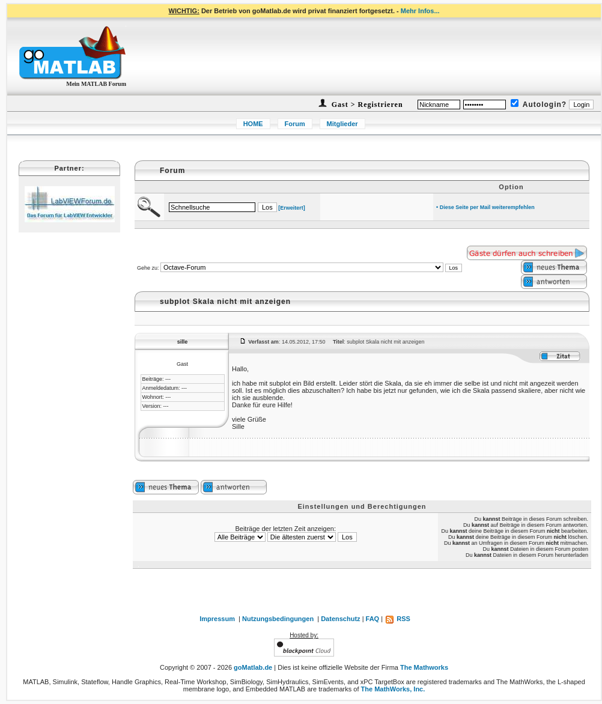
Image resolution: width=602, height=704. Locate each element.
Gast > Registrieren (366, 104)
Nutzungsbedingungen (278, 618)
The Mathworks (424, 667)
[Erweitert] (291, 208)
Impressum (217, 618)
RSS (397, 618)
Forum (295, 123)
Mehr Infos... (420, 10)
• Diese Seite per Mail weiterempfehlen (485, 207)
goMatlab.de (253, 667)
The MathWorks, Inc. (393, 689)
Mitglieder (342, 123)
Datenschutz (340, 618)
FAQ (373, 618)
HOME (253, 123)
